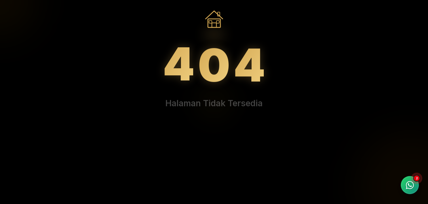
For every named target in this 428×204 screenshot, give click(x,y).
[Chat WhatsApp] (410, 185)
